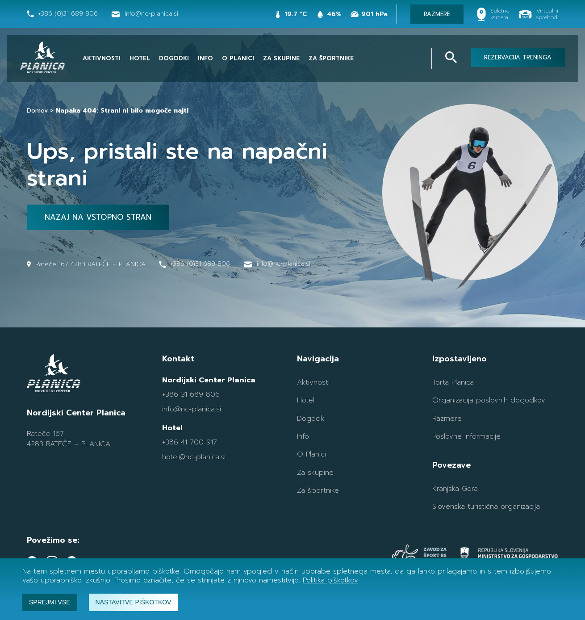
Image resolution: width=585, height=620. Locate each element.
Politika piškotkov (330, 580)
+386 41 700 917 (189, 442)
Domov (37, 110)
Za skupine (281, 58)
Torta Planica (453, 382)
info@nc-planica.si (191, 409)
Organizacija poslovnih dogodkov (488, 400)
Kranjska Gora (455, 488)
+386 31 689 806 (191, 394)
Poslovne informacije (466, 436)
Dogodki (174, 58)
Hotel (140, 58)
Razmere (447, 418)
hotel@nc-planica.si (194, 457)
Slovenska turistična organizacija (486, 506)
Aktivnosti (102, 58)
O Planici (238, 58)
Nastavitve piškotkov (133, 602)
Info (205, 58)
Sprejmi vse (50, 602)
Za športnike (331, 58)
